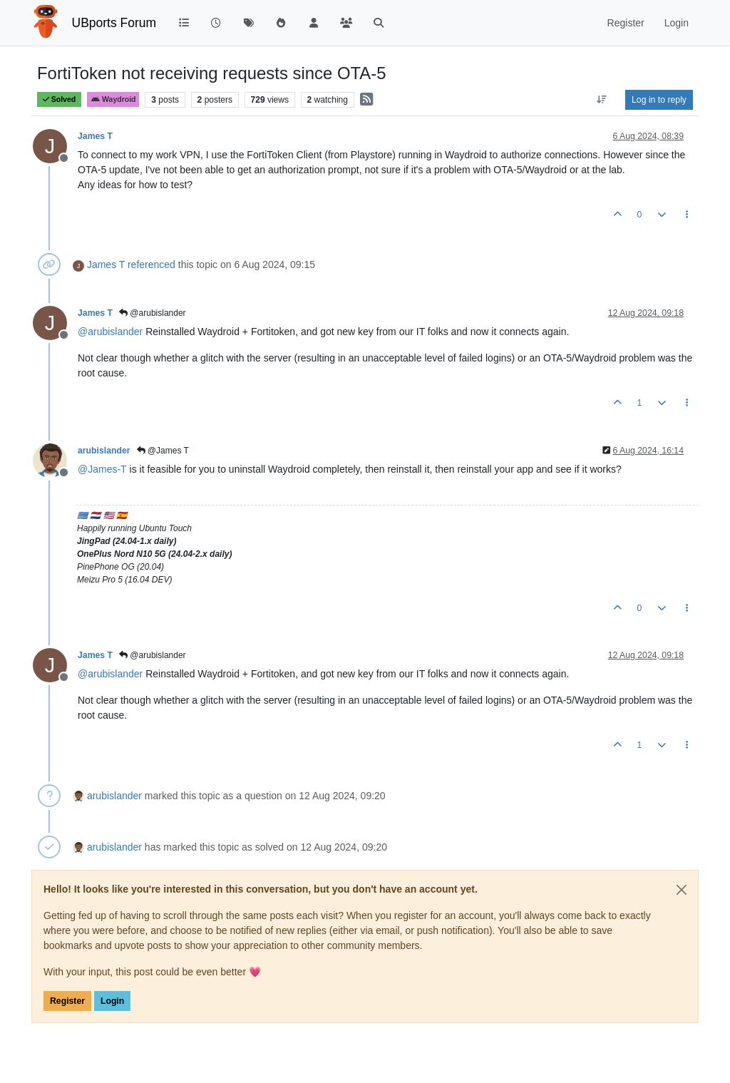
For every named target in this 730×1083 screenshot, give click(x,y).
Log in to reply (659, 100)
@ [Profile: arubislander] (110, 331)
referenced (151, 264)
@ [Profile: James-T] (102, 469)
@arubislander (152, 313)
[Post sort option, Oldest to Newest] (602, 100)
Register (67, 1001)
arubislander (104, 451)
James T (95, 136)
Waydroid (113, 99)
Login (112, 1001)
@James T (163, 451)
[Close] (681, 890)
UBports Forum (114, 23)
